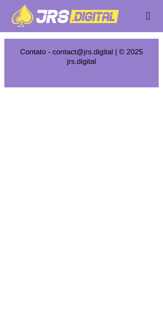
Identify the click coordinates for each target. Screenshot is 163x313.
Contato (33, 52)
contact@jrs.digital (83, 52)
